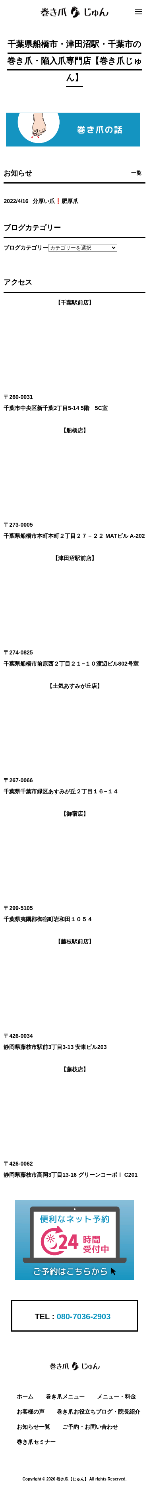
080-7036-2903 (84, 1316)
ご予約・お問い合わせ (90, 1427)
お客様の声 (31, 1411)
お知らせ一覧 (33, 1427)
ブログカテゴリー (26, 247)
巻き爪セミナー (36, 1442)
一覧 (136, 173)
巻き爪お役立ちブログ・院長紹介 (98, 1411)
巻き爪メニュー (65, 1396)
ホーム (25, 1396)
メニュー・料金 (116, 1396)
